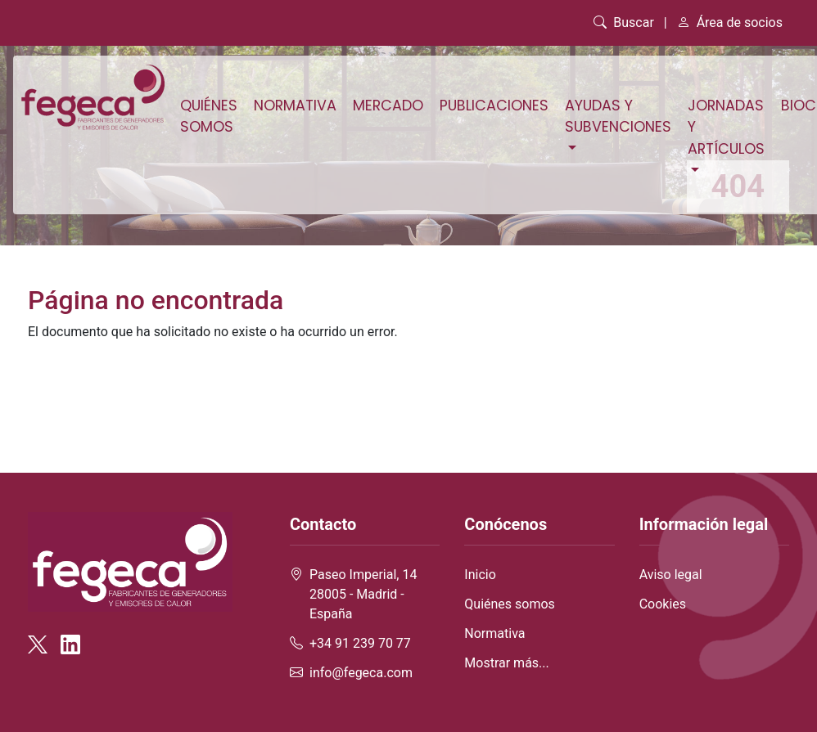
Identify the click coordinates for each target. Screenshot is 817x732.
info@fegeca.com (361, 672)
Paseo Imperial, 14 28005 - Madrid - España (363, 594)
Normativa (295, 105)
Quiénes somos (208, 116)
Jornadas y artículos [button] (726, 127)
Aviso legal (670, 574)
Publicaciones (494, 105)
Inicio (479, 574)
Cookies (662, 604)
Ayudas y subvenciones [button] (618, 116)
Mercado (388, 105)
